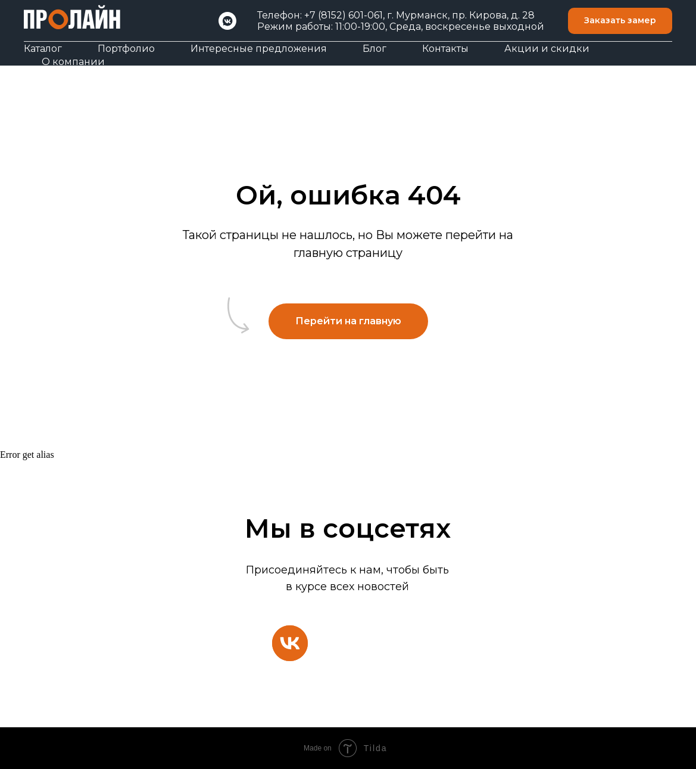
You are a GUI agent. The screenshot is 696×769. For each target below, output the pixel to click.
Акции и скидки (546, 48)
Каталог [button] (43, 48)
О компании (73, 61)
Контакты (445, 48)
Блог (374, 48)
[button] (620, 21)
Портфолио (126, 48)
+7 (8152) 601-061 (343, 15)
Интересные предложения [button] (259, 48)
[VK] (227, 21)
